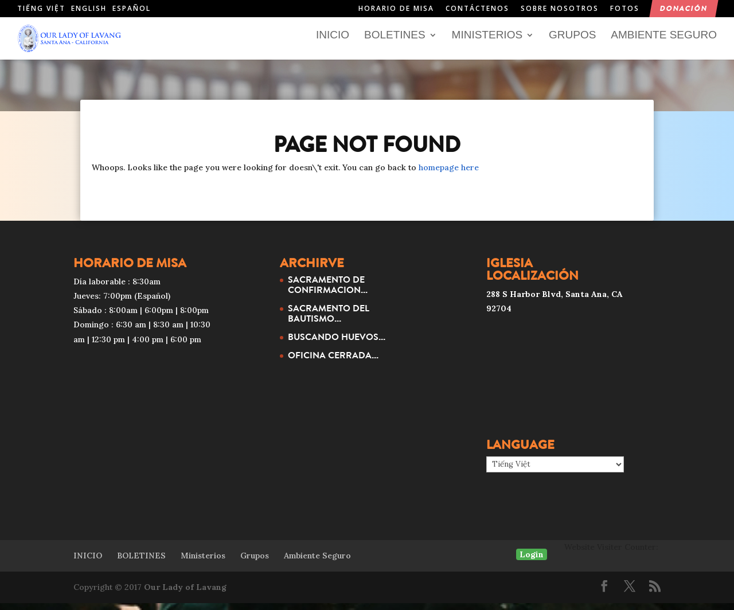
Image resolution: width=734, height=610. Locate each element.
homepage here (449, 174)
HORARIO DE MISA (396, 9)
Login (532, 561)
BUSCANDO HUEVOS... (336, 343)
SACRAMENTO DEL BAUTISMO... (328, 319)
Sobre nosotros (560, 9)
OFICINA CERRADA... (333, 361)
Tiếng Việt (41, 8)
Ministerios (487, 43)
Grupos (572, 43)
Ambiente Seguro (664, 43)
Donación (683, 9)
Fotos (624, 9)
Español (131, 8)
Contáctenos (477, 9)
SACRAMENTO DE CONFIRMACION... (328, 291)
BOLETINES (394, 43)
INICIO (332, 43)
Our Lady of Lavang (185, 594)
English (89, 8)
